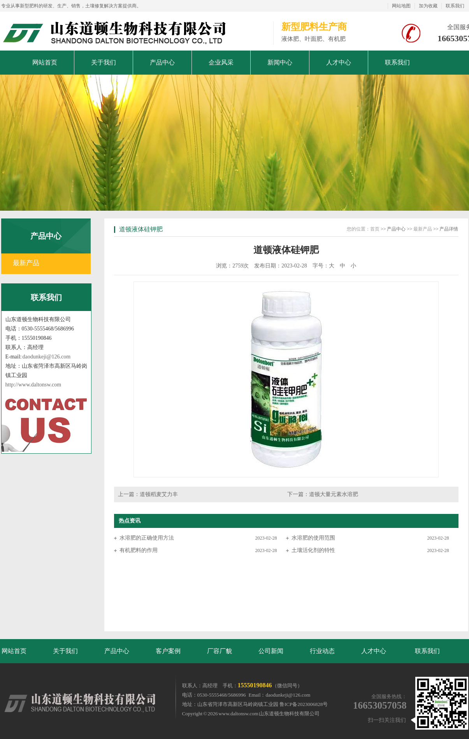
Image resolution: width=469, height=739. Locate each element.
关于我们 (65, 651)
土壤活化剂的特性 (313, 550)
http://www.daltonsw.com (33, 385)
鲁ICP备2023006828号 (303, 704)
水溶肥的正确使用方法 (146, 538)
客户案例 (168, 651)
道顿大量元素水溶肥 (333, 494)
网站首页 (14, 651)
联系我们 (455, 6)
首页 (374, 229)
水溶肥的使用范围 (313, 538)
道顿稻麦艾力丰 (159, 494)
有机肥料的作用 (138, 550)
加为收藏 (428, 6)
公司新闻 (270, 651)
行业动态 (322, 651)
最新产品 (26, 263)
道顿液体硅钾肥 (141, 229)
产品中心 (116, 651)
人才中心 (373, 651)
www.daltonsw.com (238, 713)
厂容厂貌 (219, 651)
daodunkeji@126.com (47, 357)
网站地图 (401, 6)
